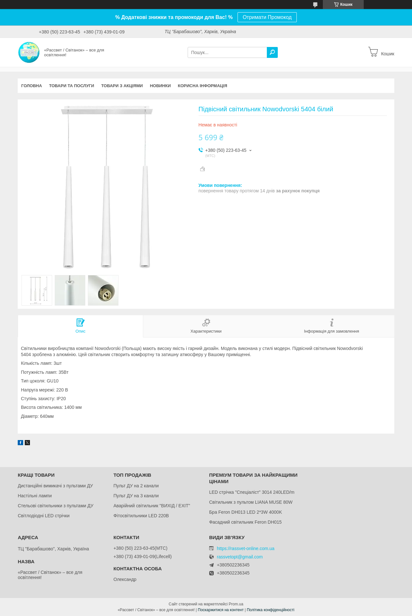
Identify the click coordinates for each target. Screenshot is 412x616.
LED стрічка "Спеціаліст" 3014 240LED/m (252, 492)
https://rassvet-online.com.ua (246, 548)
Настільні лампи (35, 495)
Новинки (160, 85)
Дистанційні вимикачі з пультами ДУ (55, 485)
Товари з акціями (122, 85)
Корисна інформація (202, 85)
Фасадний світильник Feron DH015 (245, 522)
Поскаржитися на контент (221, 610)
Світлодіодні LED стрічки (44, 515)
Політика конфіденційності (271, 610)
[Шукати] (272, 52)
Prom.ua (236, 604)
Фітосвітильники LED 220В (141, 515)
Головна (31, 85)
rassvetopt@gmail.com (240, 557)
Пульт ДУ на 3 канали (136, 495)
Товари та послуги (71, 85)
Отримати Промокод (267, 17)
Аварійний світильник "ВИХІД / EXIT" (151, 505)
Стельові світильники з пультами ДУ (55, 505)
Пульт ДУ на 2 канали (136, 485)
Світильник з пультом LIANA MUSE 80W (251, 502)
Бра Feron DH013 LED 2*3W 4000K (245, 512)
